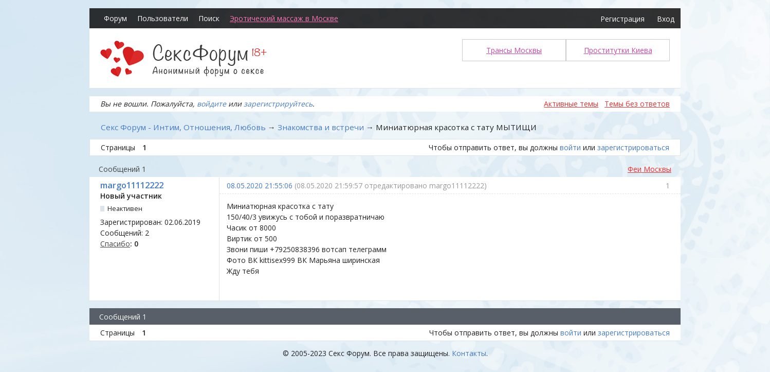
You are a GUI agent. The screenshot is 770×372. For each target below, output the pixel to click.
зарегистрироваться (633, 147)
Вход (665, 19)
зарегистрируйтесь (278, 104)
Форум (115, 18)
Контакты (469, 353)
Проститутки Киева (618, 50)
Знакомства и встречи (321, 127)
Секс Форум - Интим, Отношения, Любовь (183, 127)
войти (570, 147)
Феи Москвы (649, 169)
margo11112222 (131, 185)
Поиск (208, 18)
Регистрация (622, 19)
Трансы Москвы (514, 50)
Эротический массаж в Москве (284, 18)
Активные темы (571, 104)
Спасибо (115, 244)
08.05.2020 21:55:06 (259, 185)
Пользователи (162, 18)
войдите (211, 104)
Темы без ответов (637, 104)
